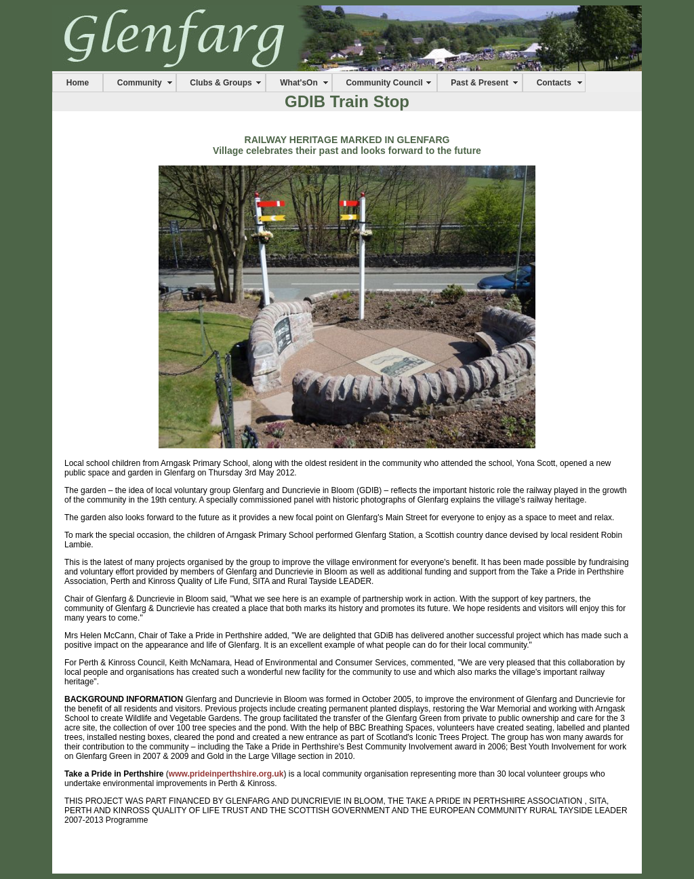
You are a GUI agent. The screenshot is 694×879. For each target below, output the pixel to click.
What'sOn (299, 82)
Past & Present (479, 82)
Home (77, 82)
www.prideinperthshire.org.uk (226, 774)
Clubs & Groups (220, 82)
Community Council (384, 82)
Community (139, 82)
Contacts (554, 82)
